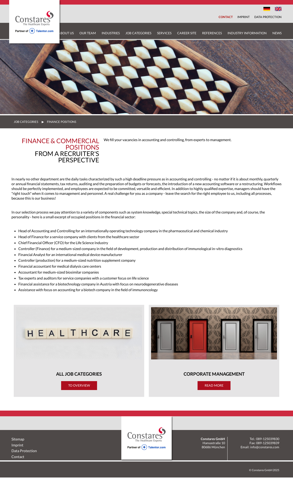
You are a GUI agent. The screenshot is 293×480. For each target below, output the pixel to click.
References (212, 33)
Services (164, 33)
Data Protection (268, 17)
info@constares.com (264, 447)
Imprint (243, 17)
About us (66, 33)
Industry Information (247, 33)
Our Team (87, 33)
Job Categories (138, 33)
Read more (214, 385)
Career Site (186, 33)
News (277, 33)
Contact (226, 17)
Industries (111, 33)
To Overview (79, 385)
